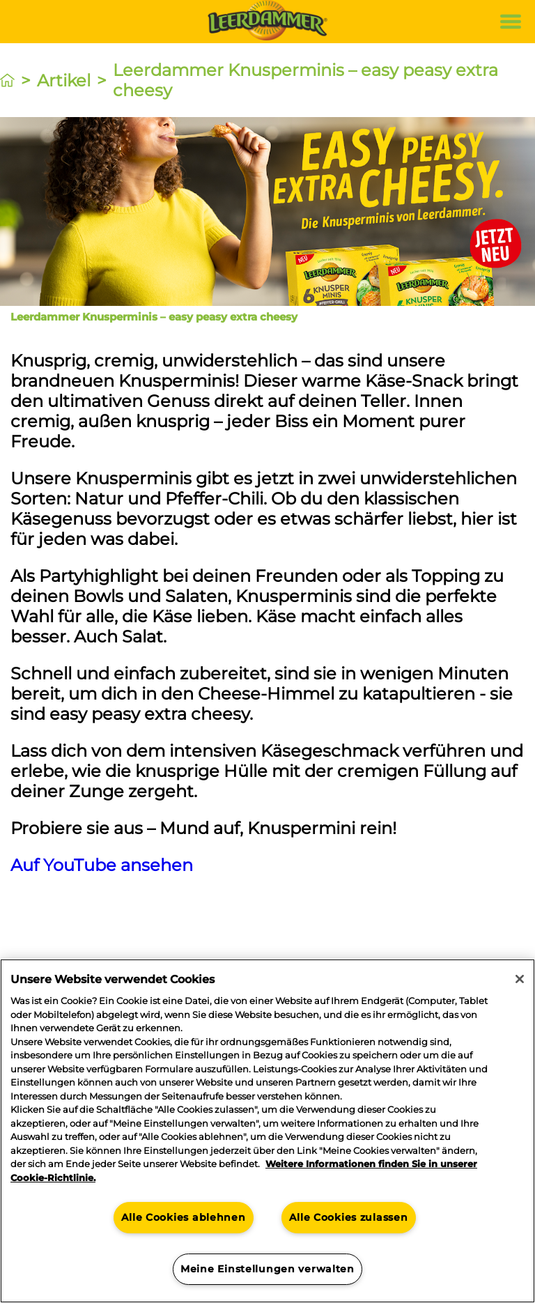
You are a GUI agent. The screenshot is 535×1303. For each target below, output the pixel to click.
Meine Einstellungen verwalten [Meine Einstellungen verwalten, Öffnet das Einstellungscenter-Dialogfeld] (267, 1269)
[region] (267, 1131)
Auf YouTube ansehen (101, 865)
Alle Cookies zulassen (348, 1217)
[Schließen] (519, 979)
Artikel (64, 80)
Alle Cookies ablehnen (183, 1217)
